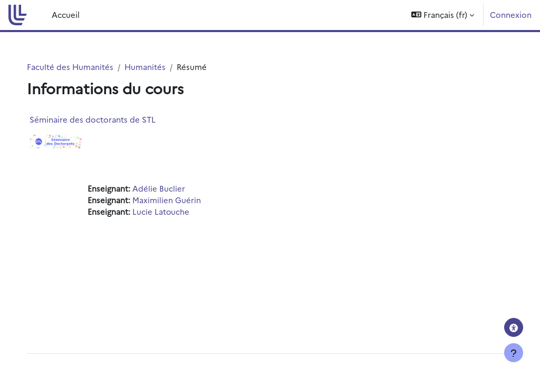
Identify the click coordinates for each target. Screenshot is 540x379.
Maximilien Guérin (177, 200)
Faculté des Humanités (80, 66)
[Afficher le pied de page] (513, 352)
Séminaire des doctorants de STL (103, 119)
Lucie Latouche (171, 211)
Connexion (511, 14)
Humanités (155, 66)
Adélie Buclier (169, 188)
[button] (442, 15)
